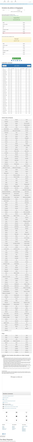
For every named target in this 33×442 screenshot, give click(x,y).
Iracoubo (26, 130)
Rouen (6, 145)
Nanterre (16, 219)
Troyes (6, 147)
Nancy (27, 149)
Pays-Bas (26, 346)
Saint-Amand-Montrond (26, 197)
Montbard (26, 226)
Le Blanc (16, 247)
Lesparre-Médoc (26, 243)
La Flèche (16, 252)
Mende (6, 232)
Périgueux (6, 210)
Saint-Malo (6, 189)
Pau (16, 210)
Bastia (27, 136)
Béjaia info (13, 426)
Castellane (26, 295)
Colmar (6, 280)
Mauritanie (16, 337)
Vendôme (16, 171)
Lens (6, 247)
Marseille (26, 158)
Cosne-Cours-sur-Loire (6, 276)
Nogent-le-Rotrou (16, 215)
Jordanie (26, 339)
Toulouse (16, 154)
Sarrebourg (6, 186)
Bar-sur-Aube (6, 313)
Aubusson (26, 319)
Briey (16, 300)
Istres (16, 254)
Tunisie (16, 335)
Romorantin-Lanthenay (6, 199)
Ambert (6, 326)
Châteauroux (16, 285)
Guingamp (26, 256)
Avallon (16, 317)
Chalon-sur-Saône (27, 291)
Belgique (16, 346)
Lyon (26, 160)
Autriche (26, 350)
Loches (16, 239)
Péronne (26, 208)
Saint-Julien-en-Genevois (27, 189)
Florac (6, 265)
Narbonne (26, 217)
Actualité (7, 413)
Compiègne (16, 278)
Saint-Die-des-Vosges (6, 197)
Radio (6, 417)
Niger (16, 344)
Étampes (16, 267)
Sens (6, 180)
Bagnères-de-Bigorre (6, 315)
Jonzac (6, 254)
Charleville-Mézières (6, 291)
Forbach (26, 261)
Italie (6, 350)
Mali (6, 344)
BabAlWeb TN (24, 430)
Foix (26, 263)
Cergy (16, 293)
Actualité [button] (4, 1)
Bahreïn (6, 342)
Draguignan (6, 271)
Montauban (6, 228)
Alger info (13, 429)
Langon (6, 252)
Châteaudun (16, 287)
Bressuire (6, 302)
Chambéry (16, 291)
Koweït (27, 342)
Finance (7, 421)
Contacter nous (4, 429)
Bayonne (16, 311)
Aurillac (6, 319)
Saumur (6, 184)
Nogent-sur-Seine (27, 213)
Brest (6, 134)
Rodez (16, 199)
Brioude (26, 298)
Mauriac (6, 234)
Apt (26, 322)
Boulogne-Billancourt (6, 304)
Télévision (26, 413)
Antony (6, 324)
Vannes (27, 171)
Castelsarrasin (16, 295)
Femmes (16, 421)
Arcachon (16, 322)
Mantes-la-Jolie (26, 234)
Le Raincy (16, 245)
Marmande (16, 234)
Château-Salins (6, 285)
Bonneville (26, 304)
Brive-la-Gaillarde (26, 145)
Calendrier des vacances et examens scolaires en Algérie (11, 406)
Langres (26, 250)
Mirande (6, 230)
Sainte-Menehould (16, 195)
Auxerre (6, 141)
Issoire (6, 256)
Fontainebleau (16, 263)
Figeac (16, 265)
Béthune (26, 306)
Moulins (16, 221)
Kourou (27, 156)
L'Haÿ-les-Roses (26, 241)
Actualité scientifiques (24, 426)
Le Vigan (6, 243)
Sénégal (26, 344)
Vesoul (16, 169)
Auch (16, 319)
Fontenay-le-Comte (6, 263)
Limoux (6, 241)
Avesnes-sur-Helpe (6, 317)
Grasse (27, 258)
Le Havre (6, 160)
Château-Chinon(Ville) (26, 287)
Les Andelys (6, 245)
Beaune (6, 311)
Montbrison (6, 226)
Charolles (26, 289)
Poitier (27, 121)
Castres (6, 295)
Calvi (6, 298)
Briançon (26, 300)
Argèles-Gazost (6, 322)
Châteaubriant (6, 289)
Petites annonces (4, 428)
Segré (6, 182)
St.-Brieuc (16, 121)
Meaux (16, 232)
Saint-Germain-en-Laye (6, 193)
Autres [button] (15, 1)
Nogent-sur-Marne (6, 215)
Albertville (26, 328)
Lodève (6, 239)
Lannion (16, 250)
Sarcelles (26, 186)
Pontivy (27, 206)
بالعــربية (30, 1)
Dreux (27, 269)
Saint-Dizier (27, 195)
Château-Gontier (6, 287)
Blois (16, 306)
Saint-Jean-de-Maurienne (6, 191)
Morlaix (6, 223)
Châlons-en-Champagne (6, 293)
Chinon (27, 282)
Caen (16, 132)
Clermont (26, 280)
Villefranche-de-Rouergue (16, 167)
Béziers (16, 138)
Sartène (16, 184)
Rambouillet (27, 202)
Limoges (26, 154)
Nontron (16, 213)
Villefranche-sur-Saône (6, 167)
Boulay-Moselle (16, 304)
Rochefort (26, 199)
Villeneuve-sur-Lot (27, 165)
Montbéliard (16, 226)
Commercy (26, 278)
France (6, 346)
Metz (26, 230)
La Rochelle (6, 158)
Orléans (16, 143)
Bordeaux (16, 158)
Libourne (16, 241)
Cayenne (6, 162)
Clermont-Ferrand (27, 125)
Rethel (6, 202)
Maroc (6, 337)
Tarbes (16, 125)
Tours (6, 143)
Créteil (16, 274)
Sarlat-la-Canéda (16, 186)
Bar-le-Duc (16, 313)
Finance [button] (8, 1)
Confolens (26, 276)
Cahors (16, 298)
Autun (27, 317)
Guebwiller (16, 258)
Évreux (6, 267)
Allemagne (16, 350)
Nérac (16, 217)
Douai (16, 271)
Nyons (6, 213)
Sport (26, 417)
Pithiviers (16, 208)
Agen (6, 136)
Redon (16, 202)
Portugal (26, 348)
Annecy (6, 119)
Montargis (16, 228)
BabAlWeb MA (24, 428)
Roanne (16, 119)
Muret (6, 221)
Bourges (26, 141)
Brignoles (6, 300)
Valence (16, 173)
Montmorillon (27, 223)
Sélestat (26, 180)
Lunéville (6, 237)
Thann (16, 178)
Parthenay (26, 210)
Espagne (16, 348)
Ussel (27, 173)
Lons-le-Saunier (26, 237)
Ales (26, 326)
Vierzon (26, 167)
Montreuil (16, 223)
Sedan (16, 182)
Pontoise (16, 206)
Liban (16, 339)
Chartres (16, 289)
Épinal (27, 267)
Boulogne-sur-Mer (27, 302)
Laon (6, 250)
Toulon (6, 138)
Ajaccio (16, 136)
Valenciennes (6, 173)
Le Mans (16, 134)
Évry (26, 265)
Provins (16, 204)
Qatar (16, 342)
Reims (16, 147)
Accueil (3, 426)
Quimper (6, 204)
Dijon (16, 141)
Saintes (6, 195)
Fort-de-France (6, 130)
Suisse (6, 348)
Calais (27, 147)
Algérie (6, 335)
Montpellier (26, 138)
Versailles (16, 145)
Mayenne (26, 232)
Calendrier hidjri (5, 402)
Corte (16, 276)
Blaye (27, 162)
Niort (26, 215)
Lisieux (27, 239)
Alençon (6, 328)
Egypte (27, 337)
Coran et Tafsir (5, 399)
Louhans (16, 237)
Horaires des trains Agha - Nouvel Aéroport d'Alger (10, 408)
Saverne (26, 182)
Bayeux (27, 311)
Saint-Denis (16, 160)
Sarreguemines (26, 184)
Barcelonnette (27, 313)
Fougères (6, 261)
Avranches (16, 315)
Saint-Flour (26, 193)
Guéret (6, 258)
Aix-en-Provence (26, 123)
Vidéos (16, 417)
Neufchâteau (6, 217)
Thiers (6, 178)
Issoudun (26, 254)
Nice (6, 154)
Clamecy (6, 282)
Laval (27, 247)
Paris (16, 162)
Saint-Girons (27, 191)
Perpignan (6, 125)
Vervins (27, 169)
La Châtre (26, 252)
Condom (6, 278)
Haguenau (16, 256)
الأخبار (16, 413)
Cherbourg (6, 132)
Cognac (16, 280)
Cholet (16, 282)
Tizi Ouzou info (14, 428)
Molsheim (26, 228)
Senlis (16, 180)
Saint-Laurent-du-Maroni (16, 130)
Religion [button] (12, 1)
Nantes (27, 134)
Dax (6, 274)
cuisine (26, 421)
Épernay (6, 269)
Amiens (6, 149)
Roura (27, 119)
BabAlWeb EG (24, 429)
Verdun (6, 171)
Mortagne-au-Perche (26, 221)
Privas (27, 204)
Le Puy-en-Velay (26, 245)
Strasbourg (16, 156)
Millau (16, 230)
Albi (16, 328)
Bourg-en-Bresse (16, 302)
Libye (27, 335)
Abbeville (6, 330)
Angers (6, 123)
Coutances (26, 274)
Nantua (6, 219)
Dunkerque (16, 269)
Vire (16, 165)
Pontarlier (6, 208)
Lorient (27, 132)
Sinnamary (6, 121)
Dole (26, 271)
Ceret (27, 293)
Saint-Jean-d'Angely (16, 191)
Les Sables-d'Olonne (16, 243)
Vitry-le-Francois (6, 165)
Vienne (6, 169)
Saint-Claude (16, 197)
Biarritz (16, 123)
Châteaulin (26, 285)
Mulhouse (16, 149)
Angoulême (16, 324)
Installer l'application (16, 58)
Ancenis (26, 324)
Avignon (26, 315)
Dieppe (27, 143)
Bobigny (6, 306)
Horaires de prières (5, 397)
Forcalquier (16, 261)
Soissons (26, 178)
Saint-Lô (16, 189)
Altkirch (16, 326)
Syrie (6, 339)
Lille (6, 156)
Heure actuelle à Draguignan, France (13, 15)
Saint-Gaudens (16, 193)
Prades (6, 206)
